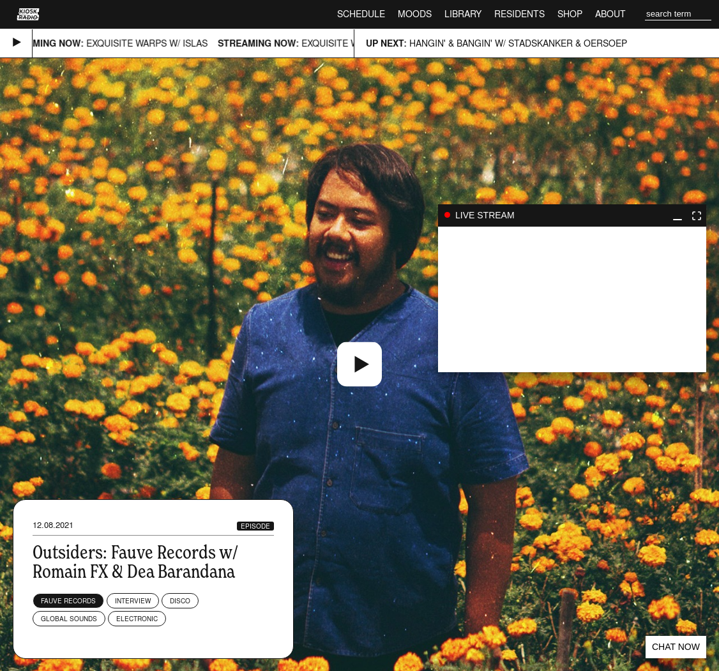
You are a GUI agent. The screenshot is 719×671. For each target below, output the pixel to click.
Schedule (361, 14)
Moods (415, 14)
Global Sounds (69, 618)
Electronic (137, 618)
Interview (133, 600)
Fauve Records (68, 600)
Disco (180, 600)
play (572, 299)
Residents (519, 14)
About (610, 14)
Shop (569, 14)
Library (462, 14)
